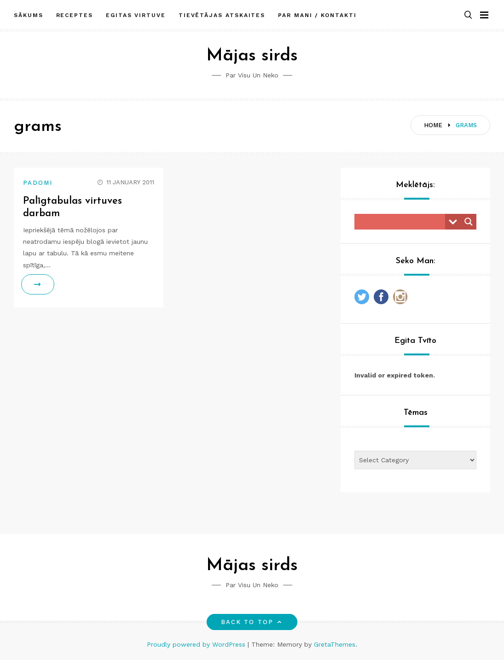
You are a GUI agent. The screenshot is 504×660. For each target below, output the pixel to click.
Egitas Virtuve (136, 15)
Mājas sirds (252, 56)
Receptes (74, 15)
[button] (468, 15)
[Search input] (402, 222)
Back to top (252, 622)
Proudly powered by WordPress (197, 644)
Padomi (37, 182)
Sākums (28, 15)
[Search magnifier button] (468, 222)
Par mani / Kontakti (317, 15)
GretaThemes (334, 644)
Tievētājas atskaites (222, 15)
